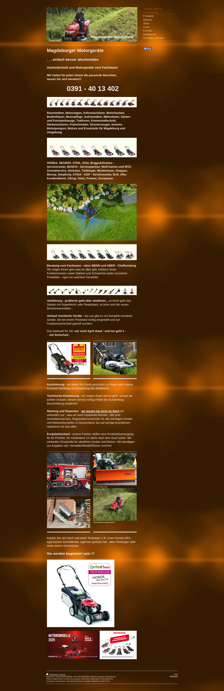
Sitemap (62, 674)
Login (176, 674)
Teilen (147, 49)
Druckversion (52, 674)
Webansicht (174, 676)
